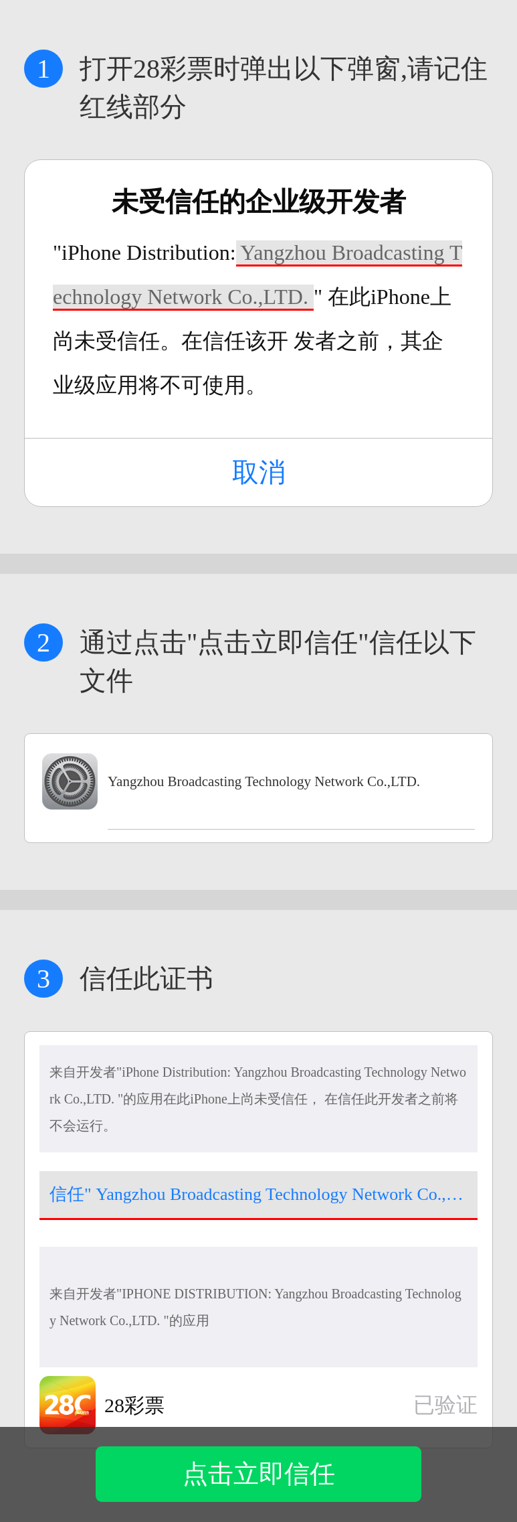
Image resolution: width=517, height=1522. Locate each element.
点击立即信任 (259, 1474)
